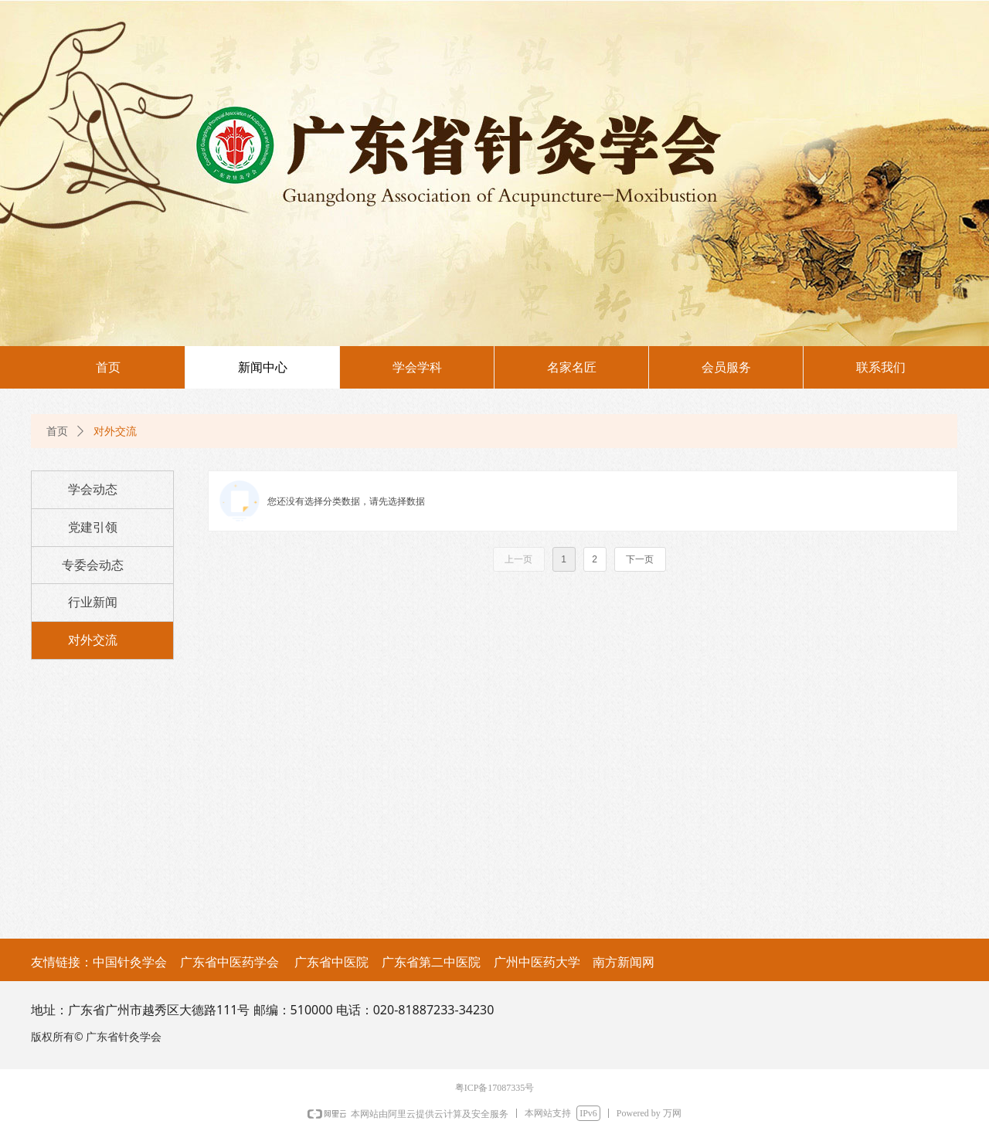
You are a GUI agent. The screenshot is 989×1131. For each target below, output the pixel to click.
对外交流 (115, 431)
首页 (57, 431)
